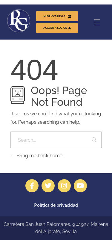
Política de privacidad (56, 205)
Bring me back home (36, 156)
